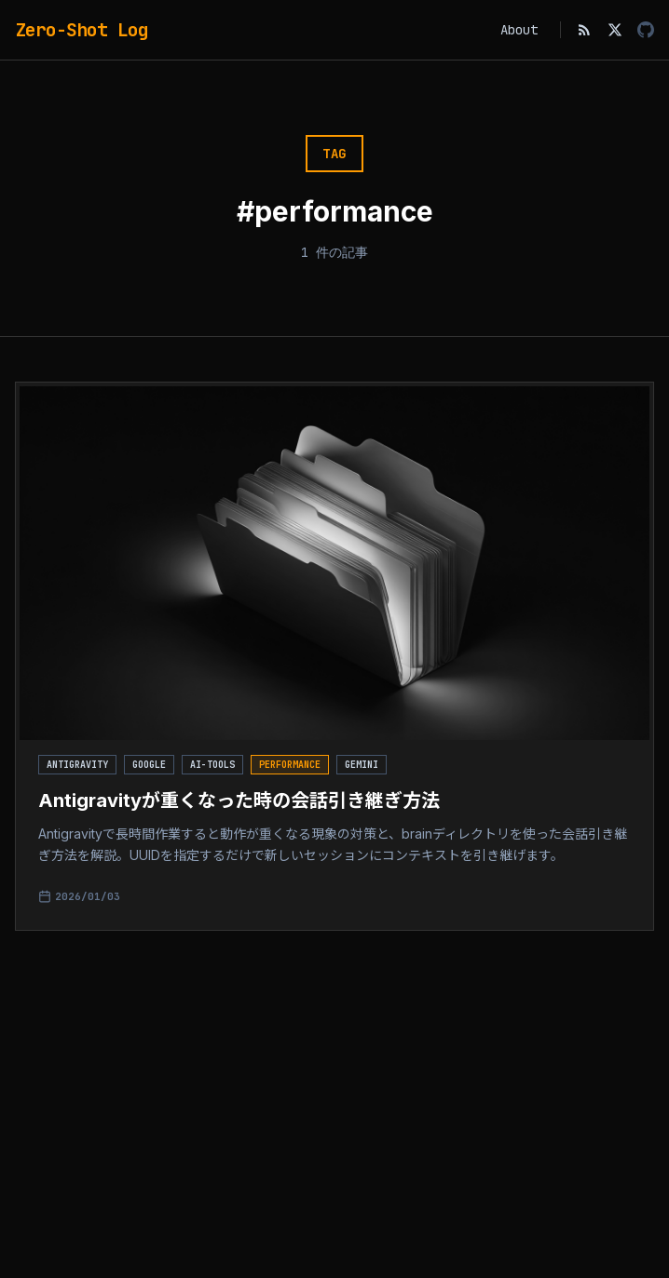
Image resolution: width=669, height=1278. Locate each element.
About (519, 29)
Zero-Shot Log (81, 30)
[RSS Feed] (584, 29)
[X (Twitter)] (615, 29)
